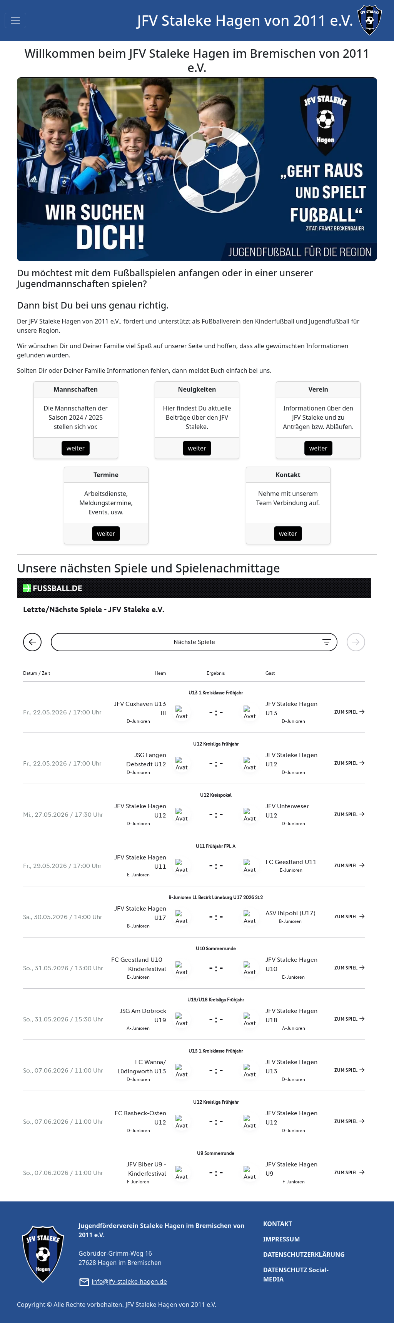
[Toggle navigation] (15, 20)
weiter (76, 448)
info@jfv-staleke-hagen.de (129, 1281)
